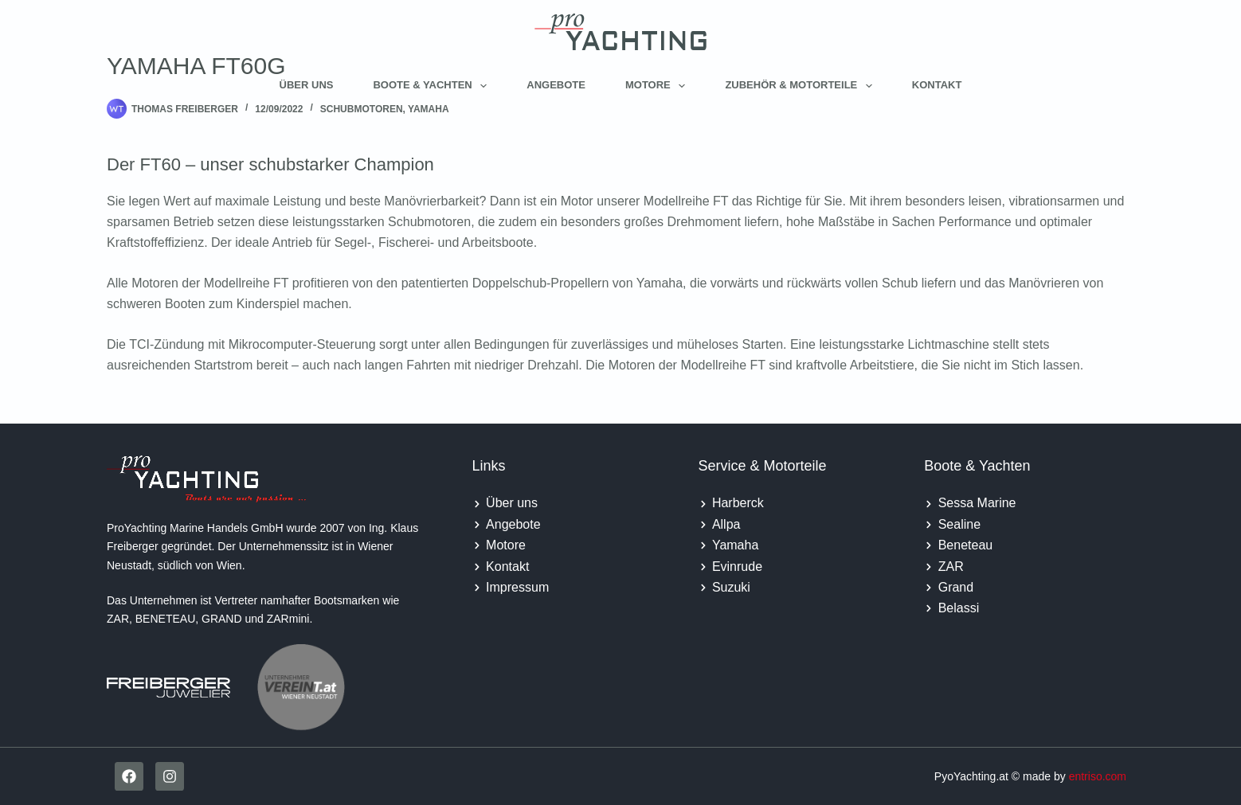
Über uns (307, 85)
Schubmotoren (361, 109)
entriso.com (1097, 776)
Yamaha (428, 109)
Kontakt (937, 85)
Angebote (556, 85)
